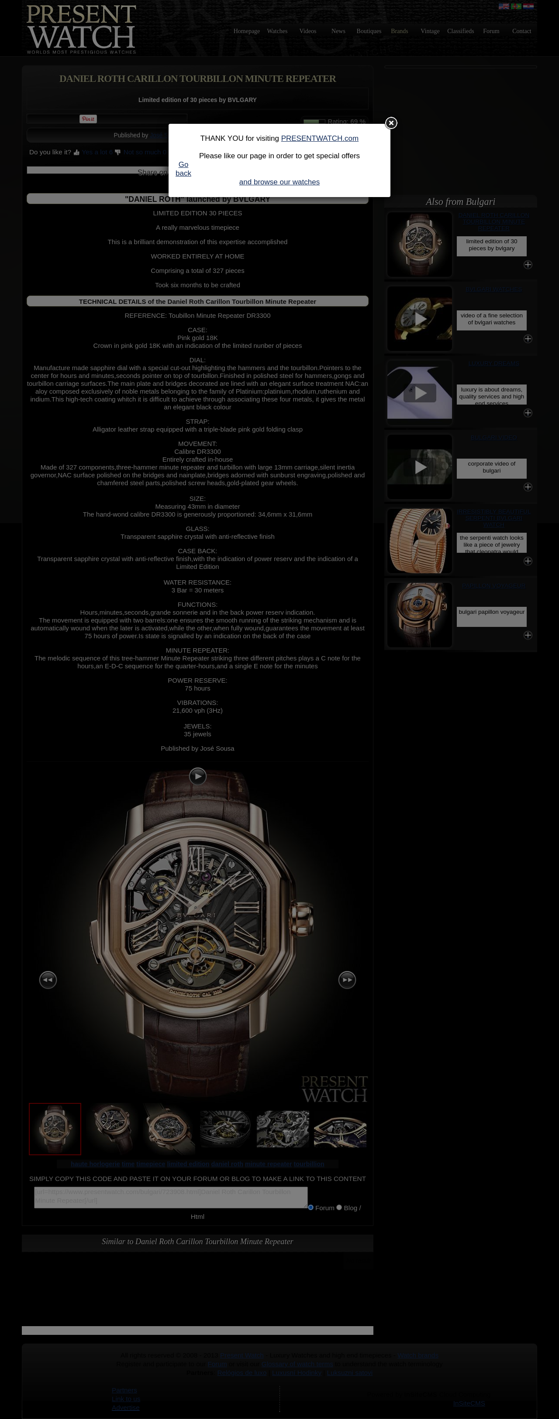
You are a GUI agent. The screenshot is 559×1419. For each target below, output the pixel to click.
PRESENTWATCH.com (320, 138)
